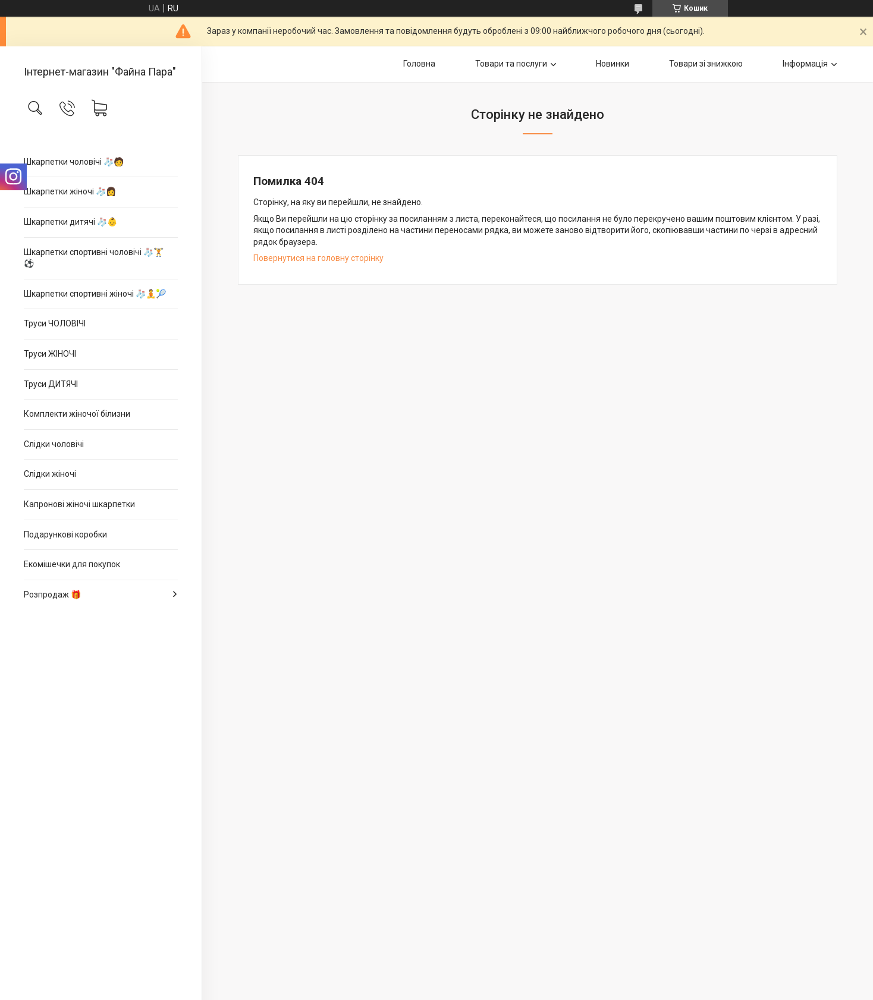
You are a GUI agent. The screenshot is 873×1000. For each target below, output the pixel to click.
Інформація (805, 63)
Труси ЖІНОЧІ (50, 354)
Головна (419, 63)
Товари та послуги (511, 63)
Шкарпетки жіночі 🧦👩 (70, 191)
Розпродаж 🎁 (52, 594)
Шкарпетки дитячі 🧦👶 (70, 222)
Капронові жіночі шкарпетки (79, 504)
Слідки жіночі (50, 474)
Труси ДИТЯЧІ (51, 384)
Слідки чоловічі (54, 444)
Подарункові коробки (65, 534)
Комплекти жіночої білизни (77, 414)
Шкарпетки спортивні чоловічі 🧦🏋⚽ (94, 258)
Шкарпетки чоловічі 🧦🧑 (74, 161)
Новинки (612, 63)
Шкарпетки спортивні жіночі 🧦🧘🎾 (95, 293)
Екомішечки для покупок (72, 564)
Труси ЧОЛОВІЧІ (55, 323)
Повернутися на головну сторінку (318, 258)
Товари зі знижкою (706, 63)
